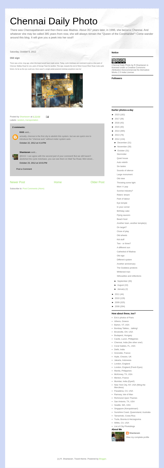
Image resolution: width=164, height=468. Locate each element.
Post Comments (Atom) (33, 188)
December (122, 142)
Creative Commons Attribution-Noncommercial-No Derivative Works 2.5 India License (130, 69)
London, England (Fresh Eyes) (128, 367)
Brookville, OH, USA (123, 332)
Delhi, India (119, 349)
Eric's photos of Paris (124, 317)
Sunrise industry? (125, 191)
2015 (117, 127)
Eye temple (122, 203)
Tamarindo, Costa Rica (124, 416)
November (122, 146)
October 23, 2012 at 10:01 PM (33, 163)
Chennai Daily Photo (54, 21)
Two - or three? (124, 243)
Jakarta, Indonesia (122, 360)
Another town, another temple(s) (132, 223)
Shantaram (25, 152)
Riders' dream (123, 195)
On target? (122, 227)
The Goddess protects (127, 268)
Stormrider (122, 154)
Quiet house (122, 158)
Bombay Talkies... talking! (126, 328)
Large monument (124, 174)
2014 (117, 131)
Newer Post (17, 182)
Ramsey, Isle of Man (123, 394)
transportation (31, 120)
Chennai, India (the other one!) (128, 342)
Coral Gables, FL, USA (124, 346)
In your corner (123, 207)
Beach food (122, 219)
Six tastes (121, 166)
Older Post (97, 182)
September (122, 281)
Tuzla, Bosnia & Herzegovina (127, 419)
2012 (117, 139)
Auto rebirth (122, 162)
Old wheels (122, 235)
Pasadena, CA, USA (123, 391)
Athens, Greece (121, 321)
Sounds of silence (125, 170)
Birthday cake (123, 211)
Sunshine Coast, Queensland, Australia (132, 412)
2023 (117, 114)
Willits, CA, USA (121, 423)
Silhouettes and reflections (129, 276)
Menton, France (121, 378)
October (121, 150)
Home (58, 182)
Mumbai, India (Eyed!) (124, 381)
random (20, 120)
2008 (117, 306)
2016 (117, 123)
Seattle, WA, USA (122, 405)
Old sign (120, 255)
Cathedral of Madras (126, 251)
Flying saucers (123, 215)
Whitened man (123, 272)
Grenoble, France (122, 353)
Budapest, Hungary (123, 335)
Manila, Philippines (122, 371)
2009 (117, 302)
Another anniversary (126, 264)
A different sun (123, 247)
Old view (121, 178)
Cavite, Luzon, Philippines (126, 339)
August (120, 285)
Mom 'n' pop (122, 186)
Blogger (102, 459)
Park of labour (123, 199)
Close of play (123, 231)
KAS (22, 132)
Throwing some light (126, 182)
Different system (124, 259)
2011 (117, 294)
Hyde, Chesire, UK (122, 356)
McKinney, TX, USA (123, 374)
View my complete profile (137, 437)
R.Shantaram (140, 65)
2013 (117, 135)
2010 (117, 298)
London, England (122, 363)
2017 (117, 119)
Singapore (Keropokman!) (126, 408)
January (121, 289)
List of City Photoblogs (124, 426)
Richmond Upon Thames (125, 398)
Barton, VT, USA (121, 325)
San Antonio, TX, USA (124, 401)
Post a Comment (24, 169)
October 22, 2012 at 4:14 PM (33, 143)
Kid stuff (120, 239)
